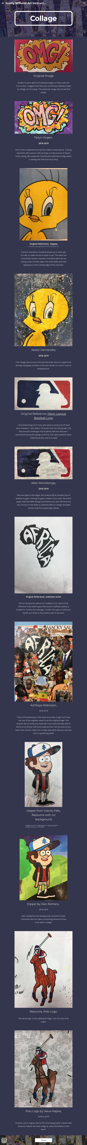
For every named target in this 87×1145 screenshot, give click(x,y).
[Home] (43, 1140)
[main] (43, 18)
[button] (2, 3)
